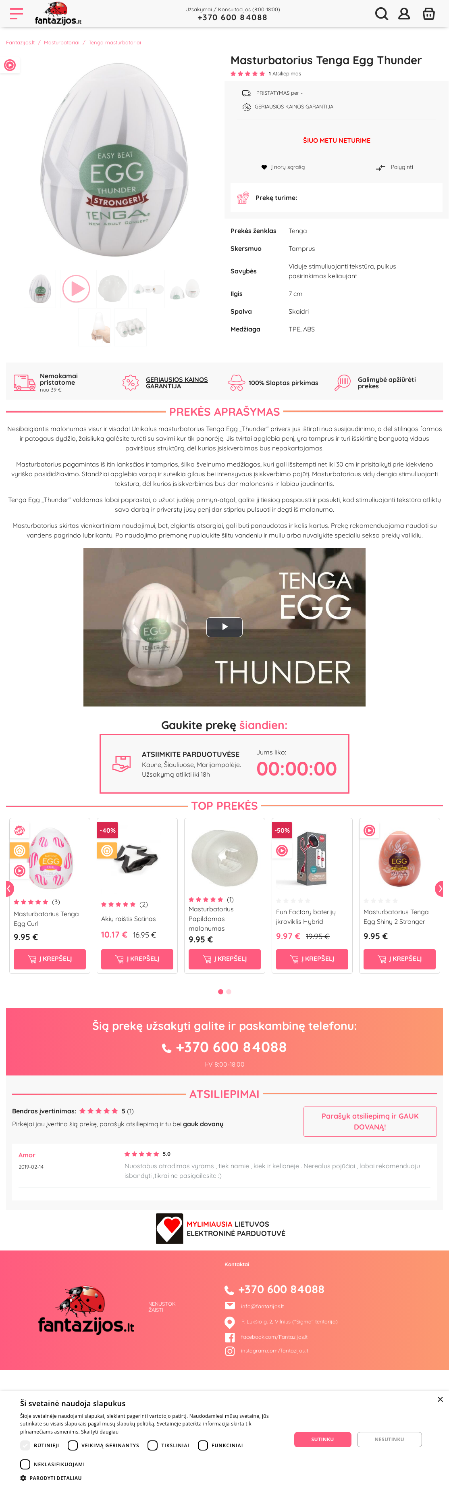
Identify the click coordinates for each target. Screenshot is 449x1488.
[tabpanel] (112, 159)
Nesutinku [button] (389, 1439)
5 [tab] (185, 289)
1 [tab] (40, 289)
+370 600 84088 (232, 17)
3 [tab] (112, 289)
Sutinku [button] (323, 1439)
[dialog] (224, 1439)
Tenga (298, 277)
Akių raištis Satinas (128, 1025)
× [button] (440, 1400)
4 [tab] (149, 289)
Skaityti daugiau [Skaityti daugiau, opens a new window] (99, 1431)
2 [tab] (76, 289)
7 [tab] (130, 327)
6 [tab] (94, 327)
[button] (151, 1478)
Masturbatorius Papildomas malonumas (211, 1024)
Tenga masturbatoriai (115, 42)
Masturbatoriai (61, 42)
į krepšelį (50, 1064)
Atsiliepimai (224, 1199)
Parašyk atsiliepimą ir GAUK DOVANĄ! (370, 1227)
